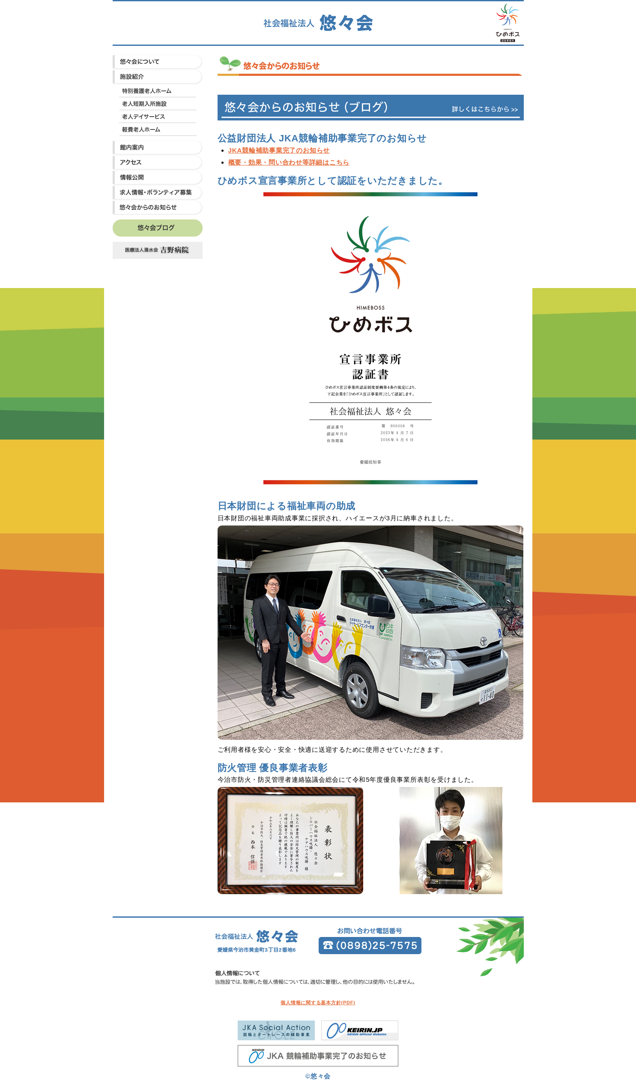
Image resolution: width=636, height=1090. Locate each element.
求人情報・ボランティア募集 (158, 192)
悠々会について (158, 61)
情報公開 (158, 177)
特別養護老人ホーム (158, 90)
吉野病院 (158, 250)
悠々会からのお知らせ (158, 207)
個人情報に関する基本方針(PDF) (318, 1002)
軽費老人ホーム (158, 129)
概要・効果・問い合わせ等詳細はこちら (289, 162)
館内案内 (158, 147)
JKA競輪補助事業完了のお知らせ (279, 150)
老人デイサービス (158, 116)
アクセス (158, 162)
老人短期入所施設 (158, 103)
